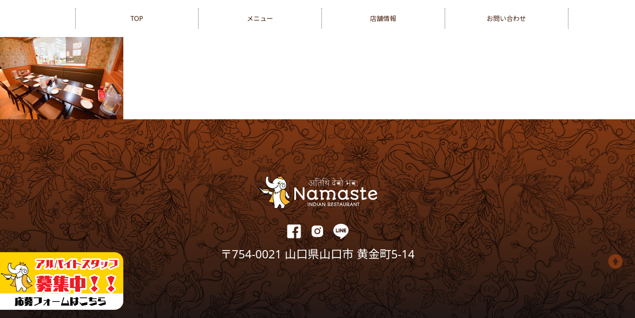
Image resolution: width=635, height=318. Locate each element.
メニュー (260, 18)
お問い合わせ (506, 18)
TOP (136, 18)
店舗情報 (383, 18)
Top (615, 261)
